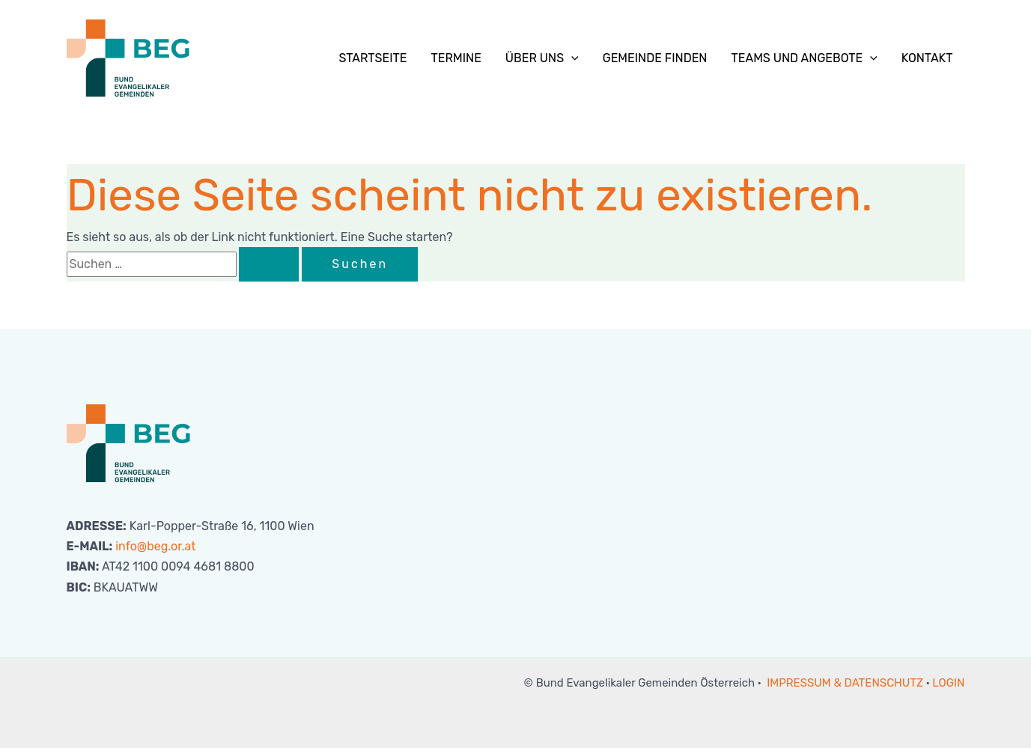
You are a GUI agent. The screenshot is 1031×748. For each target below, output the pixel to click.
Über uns (542, 58)
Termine (456, 58)
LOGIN (948, 683)
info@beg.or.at (155, 546)
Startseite (372, 58)
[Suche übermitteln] (269, 264)
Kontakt (927, 58)
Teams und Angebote (804, 58)
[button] (571, 58)
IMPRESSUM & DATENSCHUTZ (845, 683)
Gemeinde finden (655, 58)
